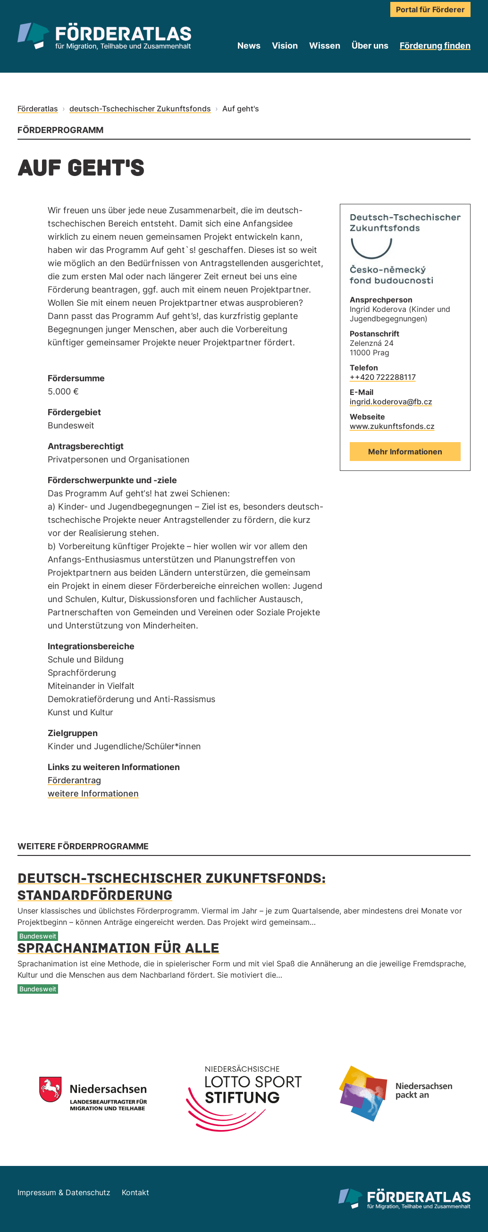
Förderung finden (435, 45)
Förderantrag (74, 780)
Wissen (324, 45)
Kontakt (135, 1192)
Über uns (370, 45)
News (249, 45)
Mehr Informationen (405, 451)
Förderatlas (37, 108)
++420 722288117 (383, 377)
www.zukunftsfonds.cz (392, 426)
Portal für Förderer (430, 9)
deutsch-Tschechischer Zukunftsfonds (140, 108)
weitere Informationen (93, 793)
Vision (285, 45)
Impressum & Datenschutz (63, 1192)
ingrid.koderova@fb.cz (391, 401)
